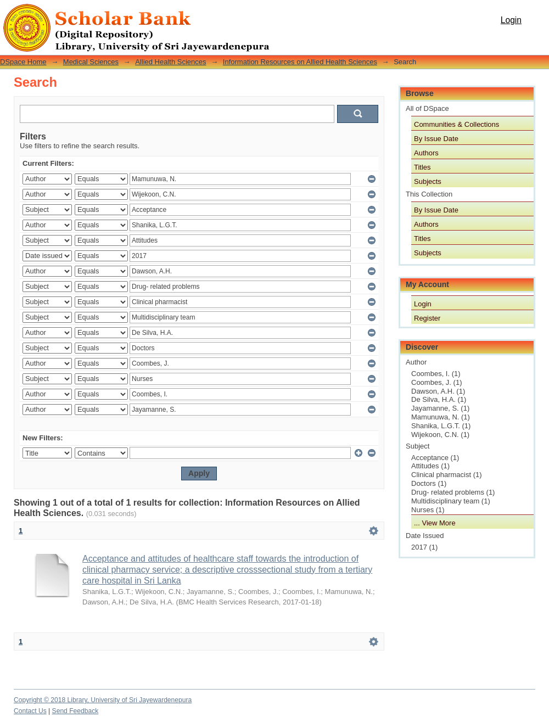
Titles (422, 167)
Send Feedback (75, 711)
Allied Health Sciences (170, 62)
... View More (435, 523)
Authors (426, 153)
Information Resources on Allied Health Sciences (300, 62)
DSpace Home (23, 62)
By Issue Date (436, 139)
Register (427, 318)
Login (511, 20)
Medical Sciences (91, 62)
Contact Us (30, 711)
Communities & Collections (456, 124)
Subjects (427, 181)
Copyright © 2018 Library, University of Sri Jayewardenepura (103, 700)
